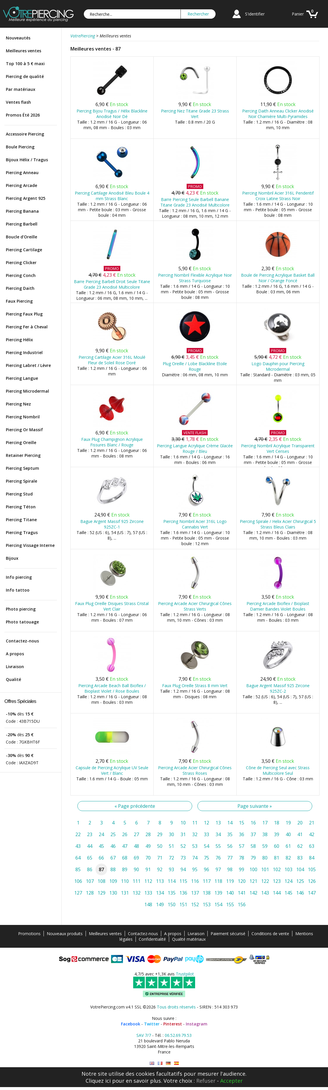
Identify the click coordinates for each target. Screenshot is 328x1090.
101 (265, 869)
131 (125, 893)
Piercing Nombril (23, 417)
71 (159, 858)
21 (311, 822)
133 (148, 893)
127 (78, 893)
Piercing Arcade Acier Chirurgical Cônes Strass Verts (195, 606)
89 (124, 869)
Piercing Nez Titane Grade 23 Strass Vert (195, 113)
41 (300, 834)
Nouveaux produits (65, 933)
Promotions (29, 933)
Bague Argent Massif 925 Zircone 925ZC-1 (112, 524)
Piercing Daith (20, 288)
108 (101, 881)
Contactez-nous (22, 641)
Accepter (231, 1080)
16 (253, 822)
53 (194, 846)
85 (78, 869)
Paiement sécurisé (228, 933)
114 (172, 881)
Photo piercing (21, 609)
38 (265, 834)
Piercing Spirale (21, 481)
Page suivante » (254, 806)
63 (311, 846)
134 (160, 893)
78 (241, 858)
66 (101, 858)
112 (148, 881)
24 (101, 834)
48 (136, 846)
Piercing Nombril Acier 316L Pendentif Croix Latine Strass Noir (278, 195)
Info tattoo (17, 590)
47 (124, 846)
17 (265, 822)
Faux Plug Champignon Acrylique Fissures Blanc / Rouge (112, 442)
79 (253, 858)
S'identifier (255, 14)
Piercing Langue (22, 378)
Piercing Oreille (21, 442)
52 (183, 846)
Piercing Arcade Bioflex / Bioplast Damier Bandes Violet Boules (278, 606)
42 (311, 834)
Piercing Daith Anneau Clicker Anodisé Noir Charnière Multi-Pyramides (278, 113)
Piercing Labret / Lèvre (28, 365)
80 (265, 858)
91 (148, 869)
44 (89, 846)
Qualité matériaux (189, 939)
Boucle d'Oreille (21, 237)
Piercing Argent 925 (25, 198)
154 (218, 904)
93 (171, 869)
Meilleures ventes (23, 50)
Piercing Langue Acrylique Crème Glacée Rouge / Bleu (195, 448)
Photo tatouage (22, 622)
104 (300, 869)
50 (159, 846)
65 (89, 858)
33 (206, 834)
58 (253, 846)
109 (113, 881)
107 (90, 881)
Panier (298, 14)
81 (276, 858)
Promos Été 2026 (23, 115)
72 (171, 858)
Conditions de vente (270, 933)
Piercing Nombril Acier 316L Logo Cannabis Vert (195, 524)
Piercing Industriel (24, 352)
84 (311, 858)
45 (101, 846)
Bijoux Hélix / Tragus (27, 159)
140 (230, 893)
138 (207, 893)
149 (160, 904)
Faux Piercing (19, 301)
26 (124, 834)
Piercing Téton (21, 507)
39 (276, 834)
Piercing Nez (18, 404)
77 (229, 858)
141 (242, 893)
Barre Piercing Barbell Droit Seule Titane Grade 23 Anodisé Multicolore (112, 284)
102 (277, 869)
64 (78, 858)
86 (89, 869)
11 (194, 822)
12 (206, 822)
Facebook (130, 1024)
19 (288, 822)
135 (172, 893)
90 (136, 869)
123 (277, 881)
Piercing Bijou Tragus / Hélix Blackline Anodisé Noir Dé (112, 113)
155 (230, 904)
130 (113, 893)
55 (218, 846)
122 (265, 881)
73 (183, 858)
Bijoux (12, 558)
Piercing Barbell (21, 224)
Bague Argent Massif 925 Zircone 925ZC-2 (278, 688)
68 (124, 858)
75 (206, 858)
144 (277, 893)
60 (276, 846)
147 (312, 893)
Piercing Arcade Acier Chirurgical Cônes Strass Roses (195, 770)
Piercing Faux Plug (24, 314)
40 (288, 834)
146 (300, 893)
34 (218, 834)
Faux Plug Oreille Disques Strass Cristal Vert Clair (112, 606)
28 (148, 834)
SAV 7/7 (143, 1035)
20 (300, 822)
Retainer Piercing (23, 455)
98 (229, 869)
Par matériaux (20, 89)
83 (300, 858)
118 (218, 881)
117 (207, 881)
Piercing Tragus (22, 532)
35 (229, 834)
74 (194, 858)
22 (78, 834)
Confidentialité (152, 939)
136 (183, 893)
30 (171, 834)
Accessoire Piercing (25, 134)
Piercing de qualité (25, 76)
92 (159, 869)
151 (183, 904)
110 (125, 881)
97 (218, 869)
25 (113, 834)
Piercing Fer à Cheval (27, 327)
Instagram (196, 1024)
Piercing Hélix (19, 339)
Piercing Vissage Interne (30, 545)
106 (78, 881)
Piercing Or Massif (24, 429)
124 (288, 881)
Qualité (13, 679)
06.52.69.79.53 (178, 1035)
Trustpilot (185, 974)
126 (312, 881)
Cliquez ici (98, 1080)
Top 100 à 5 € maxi (25, 63)
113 (160, 881)
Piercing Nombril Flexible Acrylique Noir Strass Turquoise (195, 277)
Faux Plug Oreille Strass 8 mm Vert (195, 685)
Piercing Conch (21, 275)
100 (253, 869)
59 (265, 846)
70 (148, 858)
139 (218, 893)
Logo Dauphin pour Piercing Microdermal (277, 366)
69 (136, 858)
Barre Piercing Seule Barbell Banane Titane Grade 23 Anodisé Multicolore (195, 202)
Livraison (15, 666)
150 (172, 904)
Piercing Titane (21, 519)
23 (89, 834)
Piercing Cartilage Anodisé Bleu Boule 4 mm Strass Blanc (112, 195)
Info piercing (19, 577)
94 (183, 869)
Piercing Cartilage (24, 249)
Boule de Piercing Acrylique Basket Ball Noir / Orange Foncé (278, 277)
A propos (15, 653)
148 (148, 904)
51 (171, 846)
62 (300, 846)
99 (241, 869)
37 (253, 834)
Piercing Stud (19, 494)
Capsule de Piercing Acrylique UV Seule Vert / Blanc (112, 770)
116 (195, 881)
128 (90, 893)
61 (288, 846)
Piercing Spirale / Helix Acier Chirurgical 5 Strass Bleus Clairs (278, 524)
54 (206, 846)
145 (288, 893)
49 (148, 846)
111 (136, 881)
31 (183, 834)
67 (113, 858)
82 (288, 858)
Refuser (206, 1080)
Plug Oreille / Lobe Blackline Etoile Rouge (195, 366)
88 (113, 869)
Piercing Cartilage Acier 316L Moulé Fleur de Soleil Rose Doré (112, 359)
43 (78, 846)
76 (218, 858)
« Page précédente (134, 806)
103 (288, 869)
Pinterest (172, 1024)
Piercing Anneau (22, 172)
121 (253, 881)
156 (242, 904)
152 (195, 904)
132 (136, 893)
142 (253, 893)
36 (241, 834)
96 (206, 869)
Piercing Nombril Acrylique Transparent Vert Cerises (278, 448)
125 (300, 881)
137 (195, 893)
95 (194, 869)
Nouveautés (18, 38)
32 (194, 834)
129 (101, 893)
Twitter (151, 1024)
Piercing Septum (22, 468)
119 (230, 881)
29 (159, 834)
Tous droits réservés (176, 1007)
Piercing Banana (22, 211)
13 (218, 822)
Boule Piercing (20, 147)
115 (183, 881)
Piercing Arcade (21, 185)
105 (312, 869)
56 (229, 846)
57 (241, 846)
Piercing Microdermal (27, 391)
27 (136, 834)
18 (276, 822)
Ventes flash (18, 102)
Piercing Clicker (21, 262)
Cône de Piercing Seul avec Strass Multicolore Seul (278, 770)
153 (207, 904)
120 (242, 881)
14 (229, 822)
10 (183, 822)
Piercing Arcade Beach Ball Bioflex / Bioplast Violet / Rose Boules (112, 688)
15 (241, 822)
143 (265, 893)
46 (113, 846)
